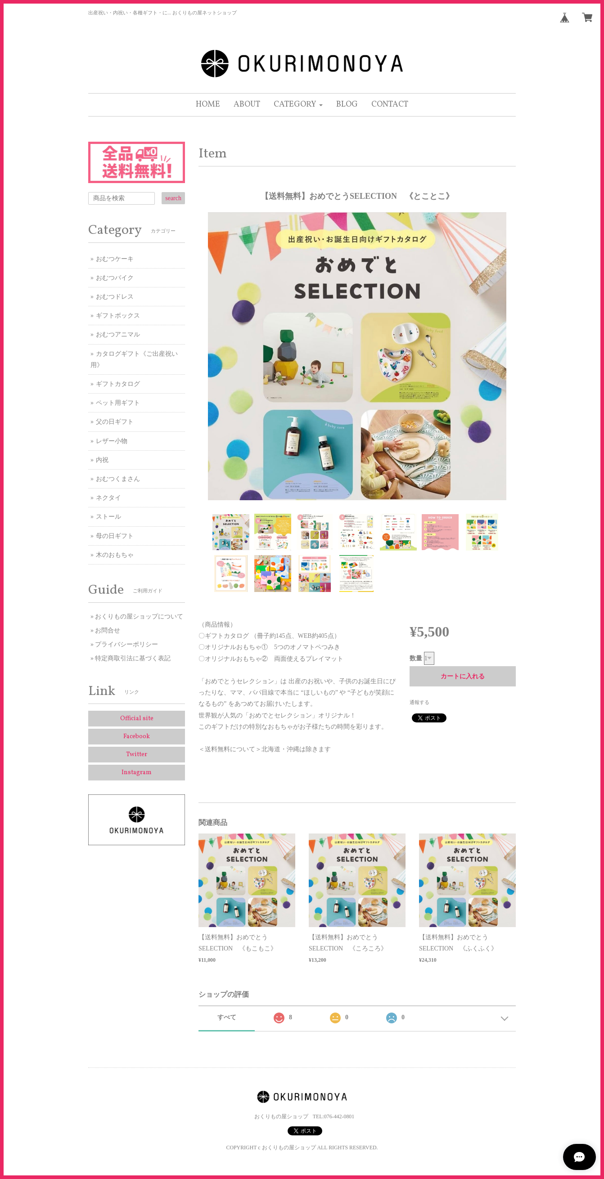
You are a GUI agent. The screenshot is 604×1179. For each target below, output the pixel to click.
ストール (108, 516)
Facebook (136, 736)
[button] (298, 105)
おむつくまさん (118, 478)
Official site (136, 718)
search (173, 198)
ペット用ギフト (118, 402)
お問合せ (107, 630)
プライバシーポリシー (126, 644)
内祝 (102, 460)
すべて (226, 1017)
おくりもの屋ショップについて (139, 616)
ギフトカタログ (118, 384)
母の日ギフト (115, 536)
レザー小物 (111, 441)
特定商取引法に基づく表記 (133, 658)
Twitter (136, 754)
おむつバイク (115, 277)
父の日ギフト (115, 421)
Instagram (137, 772)
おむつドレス (115, 296)
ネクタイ (108, 497)
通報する (419, 702)
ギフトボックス (118, 315)
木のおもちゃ (115, 554)
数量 (416, 658)
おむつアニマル (118, 334)
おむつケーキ (115, 259)
